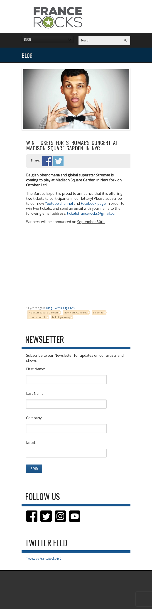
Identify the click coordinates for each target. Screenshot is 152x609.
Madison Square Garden (43, 312)
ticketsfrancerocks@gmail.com (92, 213)
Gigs (66, 308)
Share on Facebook (47, 161)
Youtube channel (59, 203)
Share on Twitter (58, 161)
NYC (73, 308)
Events (58, 308)
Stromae (98, 312)
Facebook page (93, 203)
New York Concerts (75, 312)
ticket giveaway (61, 317)
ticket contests (37, 317)
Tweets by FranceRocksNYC (43, 559)
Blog (49, 308)
